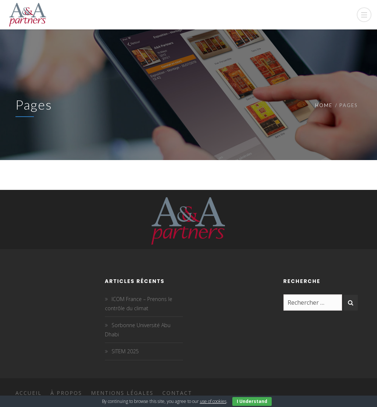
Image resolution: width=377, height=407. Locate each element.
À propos (66, 392)
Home (323, 105)
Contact (177, 392)
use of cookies (213, 401)
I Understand (252, 401)
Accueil (28, 392)
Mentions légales (122, 392)
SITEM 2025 (125, 351)
